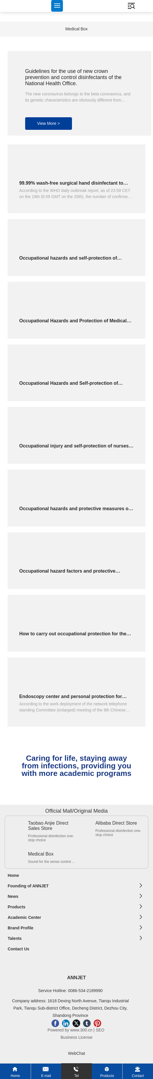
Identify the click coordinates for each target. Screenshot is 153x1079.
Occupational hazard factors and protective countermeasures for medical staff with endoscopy (76, 574)
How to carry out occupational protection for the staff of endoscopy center (72, 636)
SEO (100, 1030)
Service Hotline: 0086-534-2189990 (70, 990)
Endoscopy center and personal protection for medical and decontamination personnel (70, 699)
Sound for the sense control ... (51, 862)
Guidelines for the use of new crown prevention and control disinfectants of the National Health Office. (73, 77)
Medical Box (76, 29)
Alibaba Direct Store (116, 823)
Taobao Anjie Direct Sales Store (48, 826)
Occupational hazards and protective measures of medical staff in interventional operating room (74, 511)
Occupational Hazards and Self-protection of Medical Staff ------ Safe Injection (68, 386)
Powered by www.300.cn (69, 1030)
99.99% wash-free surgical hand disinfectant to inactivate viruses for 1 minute (71, 186)
